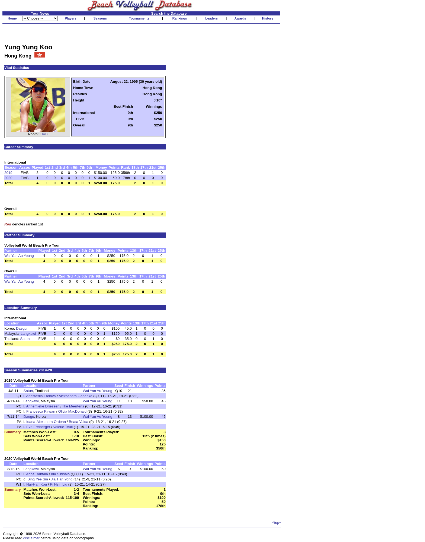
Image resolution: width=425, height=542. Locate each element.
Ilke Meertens (73, 406)
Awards (240, 18)
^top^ (276, 523)
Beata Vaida (78, 422)
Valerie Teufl (63, 427)
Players (70, 18)
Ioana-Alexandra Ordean (46, 422)
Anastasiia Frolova (41, 396)
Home (12, 18)
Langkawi (28, 333)
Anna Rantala (37, 474)
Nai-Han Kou (36, 484)
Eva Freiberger (38, 427)
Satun (25, 339)
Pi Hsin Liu (58, 484)
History (267, 18)
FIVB (44, 134)
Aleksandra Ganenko (75, 396)
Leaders (211, 18)
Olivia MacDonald (72, 411)
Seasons (100, 18)
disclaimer (31, 538)
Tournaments (139, 18)
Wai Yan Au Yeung (19, 256)
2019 (8, 173)
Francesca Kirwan (40, 411)
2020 (8, 178)
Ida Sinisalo (60, 474)
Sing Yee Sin (37, 479)
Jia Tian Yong (61, 479)
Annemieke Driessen (42, 406)
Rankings (179, 18)
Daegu (21, 328)
